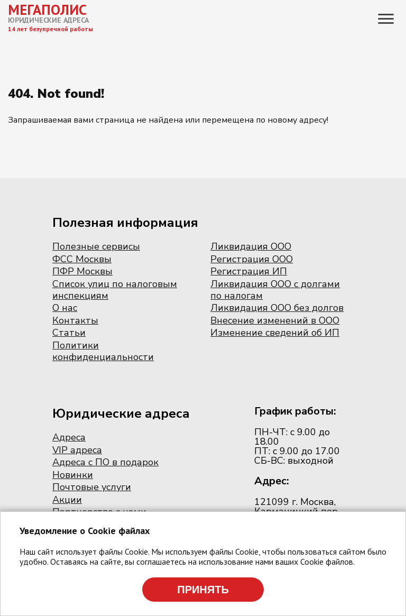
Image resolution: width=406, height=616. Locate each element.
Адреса (69, 437)
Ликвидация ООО (250, 246)
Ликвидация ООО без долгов (277, 307)
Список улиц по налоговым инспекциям (114, 290)
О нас (64, 307)
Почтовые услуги (91, 487)
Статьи (69, 332)
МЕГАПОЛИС (47, 9)
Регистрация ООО (251, 259)
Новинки (72, 474)
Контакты (75, 320)
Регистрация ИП (248, 271)
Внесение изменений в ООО (274, 320)
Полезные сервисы (96, 246)
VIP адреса (77, 450)
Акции (67, 499)
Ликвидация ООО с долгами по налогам (275, 290)
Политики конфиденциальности (103, 351)
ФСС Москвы (82, 259)
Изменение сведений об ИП (274, 332)
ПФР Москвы (82, 271)
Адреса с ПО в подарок (105, 462)
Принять (203, 589)
